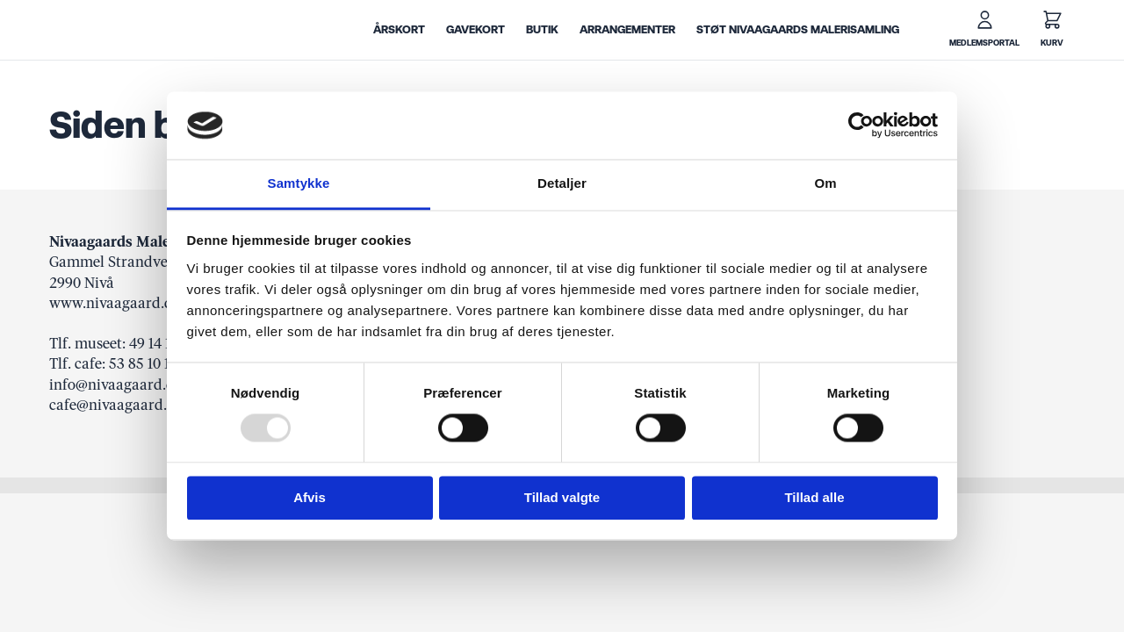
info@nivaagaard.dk (116, 384)
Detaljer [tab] (562, 183)
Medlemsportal (984, 43)
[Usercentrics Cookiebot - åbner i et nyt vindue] (861, 125)
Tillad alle (814, 497)
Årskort (399, 29)
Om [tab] (825, 183)
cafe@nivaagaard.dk (116, 404)
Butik (542, 29)
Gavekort (475, 29)
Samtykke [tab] (299, 183)
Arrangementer (627, 29)
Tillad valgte (562, 497)
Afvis (309, 497)
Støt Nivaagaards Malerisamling (797, 29)
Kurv (1052, 43)
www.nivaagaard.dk (115, 302)
